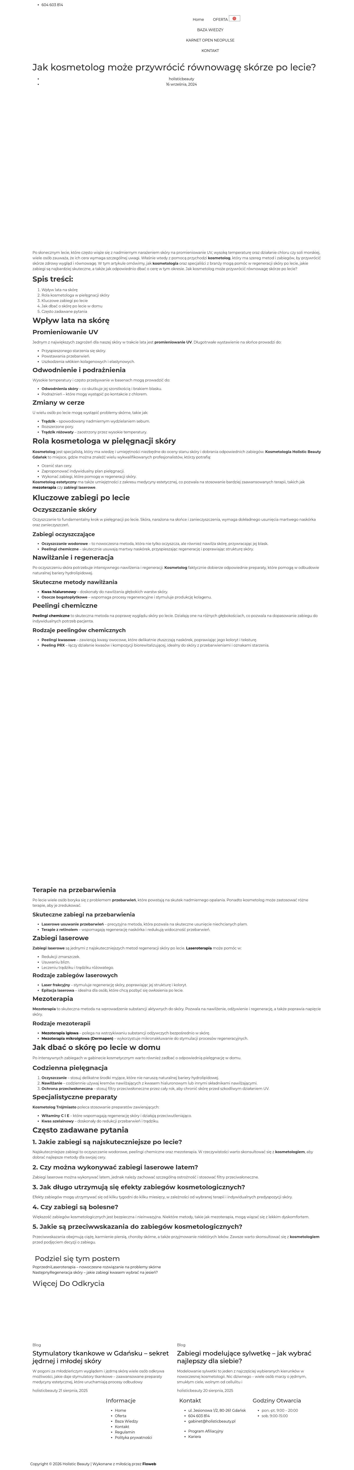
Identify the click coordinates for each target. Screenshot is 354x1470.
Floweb (149, 1464)
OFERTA (220, 19)
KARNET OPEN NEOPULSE (210, 40)
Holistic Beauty (76, 1464)
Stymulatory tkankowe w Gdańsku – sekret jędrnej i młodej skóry (101, 1357)
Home (198, 19)
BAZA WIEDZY (210, 30)
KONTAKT (210, 51)
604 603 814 (52, 5)
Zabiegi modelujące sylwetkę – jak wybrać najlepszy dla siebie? (244, 1357)
